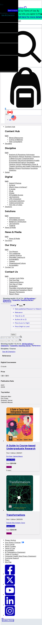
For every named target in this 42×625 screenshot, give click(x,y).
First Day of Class (15, 205)
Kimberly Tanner (6, 400)
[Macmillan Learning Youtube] (10, 595)
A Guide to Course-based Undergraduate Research (20, 447)
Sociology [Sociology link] (34, 168)
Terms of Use (10, 548)
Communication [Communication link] (28, 158)
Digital (7, 172)
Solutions (8, 207)
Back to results (12, 10)
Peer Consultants (15, 142)
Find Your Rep (14, 280)
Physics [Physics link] (18, 168)
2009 (3, 387)
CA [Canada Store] (9, 112)
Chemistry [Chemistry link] (36, 157)
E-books (12, 189)
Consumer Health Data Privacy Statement (20, 556)
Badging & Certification (17, 222)
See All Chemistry (8, 352)
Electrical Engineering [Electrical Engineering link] (26, 160)
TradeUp (12, 226)
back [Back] (6, 136)
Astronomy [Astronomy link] (30, 155)
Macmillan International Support (21, 288)
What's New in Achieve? (18, 187)
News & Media (10, 227)
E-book (3, 366)
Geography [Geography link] (30, 162)
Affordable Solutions (17, 220)
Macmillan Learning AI (17, 257)
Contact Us (9, 267)
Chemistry (7, 300)
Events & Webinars (16, 140)
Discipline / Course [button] (7, 12)
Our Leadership (14, 253)
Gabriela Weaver (7, 402)
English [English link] (36, 160)
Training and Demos (16, 203)
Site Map (8, 562)
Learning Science (15, 255)
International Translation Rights (20, 290)
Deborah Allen (6, 396)
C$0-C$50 (5, 376)
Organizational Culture (17, 263)
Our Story (8, 240)
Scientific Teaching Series (22, 300)
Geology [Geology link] (12, 164)
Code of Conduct (11, 554)
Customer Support (12, 558)
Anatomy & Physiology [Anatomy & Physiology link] (17, 155)
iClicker (11, 193)
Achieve (12, 185)
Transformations (15, 514)
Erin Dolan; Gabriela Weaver (14, 456)
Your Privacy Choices (13, 542)
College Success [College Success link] (15, 158)
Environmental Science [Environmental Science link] (17, 162)
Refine (13, 334)
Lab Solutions (14, 197)
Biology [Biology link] (22, 157)
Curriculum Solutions (16, 201)
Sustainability (14, 259)
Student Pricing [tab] (8, 620)
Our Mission (13, 251)
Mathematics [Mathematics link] (27, 164)
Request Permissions (17, 292)
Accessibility (13, 265)
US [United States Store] (12, 120)
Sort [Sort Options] (22, 306)
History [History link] (18, 164)
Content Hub (10, 127)
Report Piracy (14, 294)
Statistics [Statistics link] (12, 170)
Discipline (8, 144)
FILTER (15, 306)
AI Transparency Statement (15, 552)
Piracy (7, 560)
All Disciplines (29, 298)
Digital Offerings (15, 183)
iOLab (11, 191)
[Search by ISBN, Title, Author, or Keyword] (10, 338)
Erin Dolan (4, 398)
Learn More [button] (11, 460)
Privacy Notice (10, 540)
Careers (12, 261)
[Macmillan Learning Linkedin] (10, 605)
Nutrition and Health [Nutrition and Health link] (23, 166)
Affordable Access (16, 195)
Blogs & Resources (16, 138)
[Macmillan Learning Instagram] (10, 615)
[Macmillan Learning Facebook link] (10, 574)
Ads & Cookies (10, 546)
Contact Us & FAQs (16, 278)
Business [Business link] (28, 157)
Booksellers (13, 286)
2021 (2, 385)
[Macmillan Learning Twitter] (10, 584)
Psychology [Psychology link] (25, 168)
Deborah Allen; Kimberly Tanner (15, 523)
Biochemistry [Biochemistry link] (14, 157)
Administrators (14, 218)
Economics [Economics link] (13, 160)
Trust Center (10, 544)
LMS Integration (15, 199)
